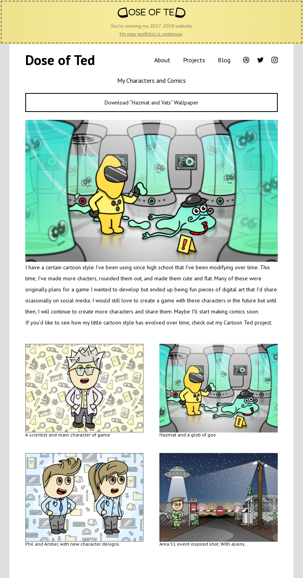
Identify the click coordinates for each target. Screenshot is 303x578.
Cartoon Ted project (247, 322)
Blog (224, 60)
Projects (194, 60)
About (162, 60)
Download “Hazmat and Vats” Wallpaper (151, 102)
